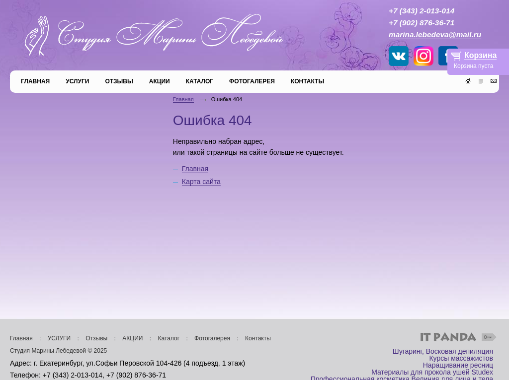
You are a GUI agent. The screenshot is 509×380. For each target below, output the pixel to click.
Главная (183, 99)
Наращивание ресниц (458, 365)
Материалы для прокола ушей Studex (432, 372)
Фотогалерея (212, 338)
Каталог (168, 338)
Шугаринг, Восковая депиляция (443, 351)
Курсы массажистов (461, 358)
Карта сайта (201, 182)
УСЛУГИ (59, 338)
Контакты (258, 338)
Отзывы (96, 338)
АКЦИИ (132, 338)
